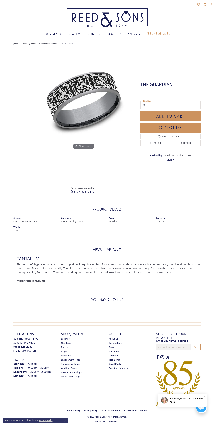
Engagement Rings (70, 359)
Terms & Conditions (110, 410)
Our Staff (113, 355)
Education (114, 351)
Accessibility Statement (135, 410)
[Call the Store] (23, 346)
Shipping (155, 143)
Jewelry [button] (75, 34)
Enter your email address (172, 340)
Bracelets (65, 347)
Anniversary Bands (70, 363)
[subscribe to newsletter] (196, 347)
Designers (94, 34)
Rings (64, 351)
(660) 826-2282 (158, 34)
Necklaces (66, 342)
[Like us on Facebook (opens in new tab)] (157, 357)
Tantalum (113, 221)
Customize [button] (170, 127)
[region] (83, 117)
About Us (114, 34)
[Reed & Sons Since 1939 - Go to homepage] (107, 15)
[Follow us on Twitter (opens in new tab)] (168, 357)
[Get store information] (24, 350)
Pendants (66, 355)
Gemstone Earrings (71, 376)
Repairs (112, 347)
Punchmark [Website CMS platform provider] (113, 421)
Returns (186, 143)
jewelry (16, 43)
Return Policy (73, 410)
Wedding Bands (29, 43)
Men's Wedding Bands (48, 43)
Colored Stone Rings (71, 372)
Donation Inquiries (118, 368)
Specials (134, 34)
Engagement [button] (53, 34)
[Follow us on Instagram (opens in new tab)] (162, 357)
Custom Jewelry (117, 342)
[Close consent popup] (65, 421)
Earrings (65, 338)
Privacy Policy (90, 410)
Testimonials (115, 359)
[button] (193, 4)
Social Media (115, 363)
